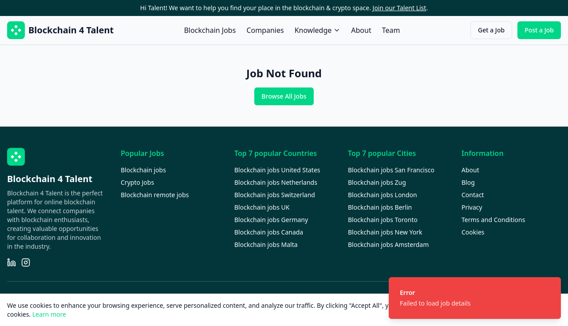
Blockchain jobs (143, 170)
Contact (473, 195)
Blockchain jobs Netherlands (275, 182)
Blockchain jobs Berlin (380, 207)
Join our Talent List (399, 8)
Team (391, 30)
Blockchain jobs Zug (377, 182)
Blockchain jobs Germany (271, 219)
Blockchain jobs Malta (266, 244)
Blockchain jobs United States (277, 170)
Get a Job (491, 30)
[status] (475, 298)
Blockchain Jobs (210, 30)
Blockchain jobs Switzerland (274, 195)
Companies (265, 30)
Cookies (473, 232)
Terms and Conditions (493, 219)
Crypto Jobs (137, 182)
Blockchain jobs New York (385, 232)
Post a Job (539, 30)
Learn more (49, 314)
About (361, 30)
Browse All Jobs (283, 96)
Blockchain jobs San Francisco (391, 170)
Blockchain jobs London (382, 195)
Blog (468, 182)
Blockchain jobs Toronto (383, 219)
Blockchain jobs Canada (268, 232)
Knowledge (318, 30)
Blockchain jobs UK (261, 207)
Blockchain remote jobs (155, 195)
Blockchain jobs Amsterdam (388, 244)
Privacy (472, 207)
